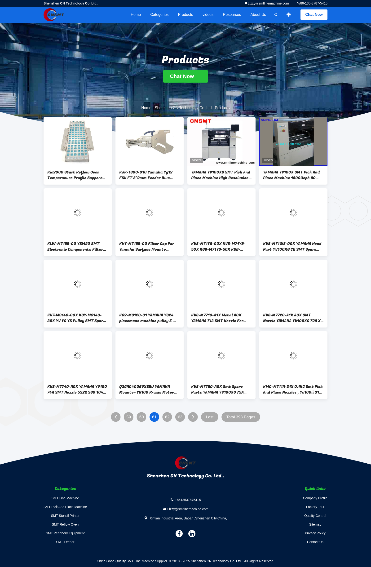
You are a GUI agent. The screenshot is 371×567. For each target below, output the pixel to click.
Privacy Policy (315, 533)
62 (167, 417)
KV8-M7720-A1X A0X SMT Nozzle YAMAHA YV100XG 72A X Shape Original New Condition (292, 318)
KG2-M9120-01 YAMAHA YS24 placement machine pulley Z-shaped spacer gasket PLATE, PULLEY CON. (146, 318)
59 (128, 417)
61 (154, 417)
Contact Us (315, 542)
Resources (232, 15)
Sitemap (315, 524)
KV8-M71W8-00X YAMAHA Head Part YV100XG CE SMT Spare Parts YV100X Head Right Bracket (292, 246)
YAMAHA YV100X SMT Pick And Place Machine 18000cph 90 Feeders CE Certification (291, 175)
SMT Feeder (65, 542)
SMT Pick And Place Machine (65, 507)
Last (209, 417)
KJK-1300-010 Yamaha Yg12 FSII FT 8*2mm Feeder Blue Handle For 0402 (145, 175)
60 (141, 417)
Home (136, 15)
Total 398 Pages (240, 417)
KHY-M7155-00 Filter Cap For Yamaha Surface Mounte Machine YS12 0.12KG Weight (146, 246)
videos (208, 15)
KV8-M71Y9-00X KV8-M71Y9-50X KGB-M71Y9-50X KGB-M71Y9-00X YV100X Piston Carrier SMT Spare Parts (218, 246)
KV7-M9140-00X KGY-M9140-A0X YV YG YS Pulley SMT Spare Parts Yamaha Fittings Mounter (76, 318)
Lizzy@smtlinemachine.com (268, 3)
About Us (258, 15)
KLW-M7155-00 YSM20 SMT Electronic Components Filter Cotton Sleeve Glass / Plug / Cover (75, 246)
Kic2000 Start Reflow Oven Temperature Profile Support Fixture (74, 175)
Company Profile (315, 498)
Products (185, 15)
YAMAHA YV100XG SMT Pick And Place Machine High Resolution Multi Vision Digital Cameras (220, 175)
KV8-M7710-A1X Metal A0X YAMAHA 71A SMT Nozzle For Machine (217, 318)
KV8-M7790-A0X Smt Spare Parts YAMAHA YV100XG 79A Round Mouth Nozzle (217, 389)
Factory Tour (315, 507)
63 (180, 417)
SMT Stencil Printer (65, 516)
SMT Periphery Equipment (65, 533)
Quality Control (315, 516)
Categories (159, 15)
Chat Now (314, 15)
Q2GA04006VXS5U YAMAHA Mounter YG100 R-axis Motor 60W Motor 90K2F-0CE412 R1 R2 (147, 389)
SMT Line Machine (65, 498)
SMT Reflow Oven (65, 524)
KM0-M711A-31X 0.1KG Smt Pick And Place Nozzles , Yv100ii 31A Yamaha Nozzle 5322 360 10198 (293, 389)
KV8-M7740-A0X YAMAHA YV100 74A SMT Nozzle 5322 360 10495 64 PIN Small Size (77, 389)
